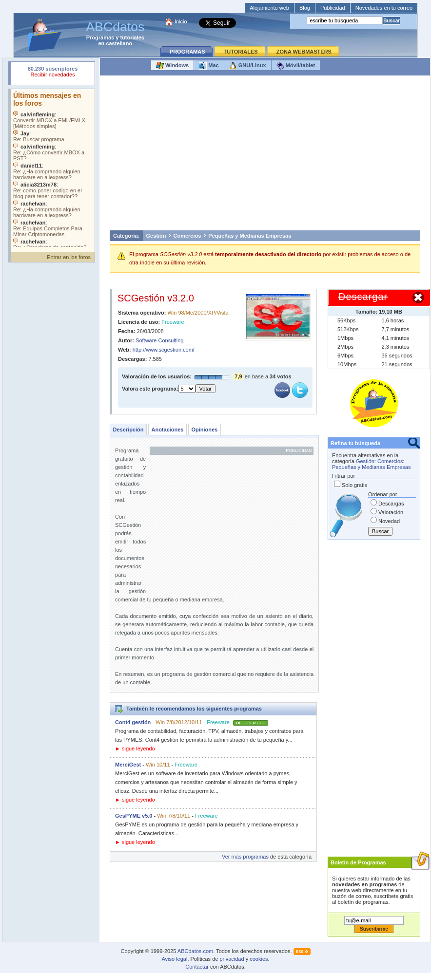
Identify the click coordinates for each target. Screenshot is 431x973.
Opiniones (204, 429)
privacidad (231, 959)
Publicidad (332, 8)
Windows (172, 66)
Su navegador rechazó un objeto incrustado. (53, 73)
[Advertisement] (265, 155)
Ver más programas (245, 857)
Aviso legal (174, 959)
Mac (208, 66)
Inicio (181, 21)
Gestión (156, 236)
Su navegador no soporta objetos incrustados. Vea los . (53, 168)
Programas (100, 37)
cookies (259, 959)
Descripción (128, 429)
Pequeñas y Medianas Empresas (249, 236)
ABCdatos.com (195, 951)
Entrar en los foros (69, 257)
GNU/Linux (247, 66)
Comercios (187, 236)
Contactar (197, 967)
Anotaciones (167, 429)
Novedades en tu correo (383, 8)
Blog (304, 8)
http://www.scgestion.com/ (164, 350)
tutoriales (132, 37)
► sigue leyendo (135, 748)
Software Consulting (159, 340)
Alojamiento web (269, 8)
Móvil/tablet (295, 66)
